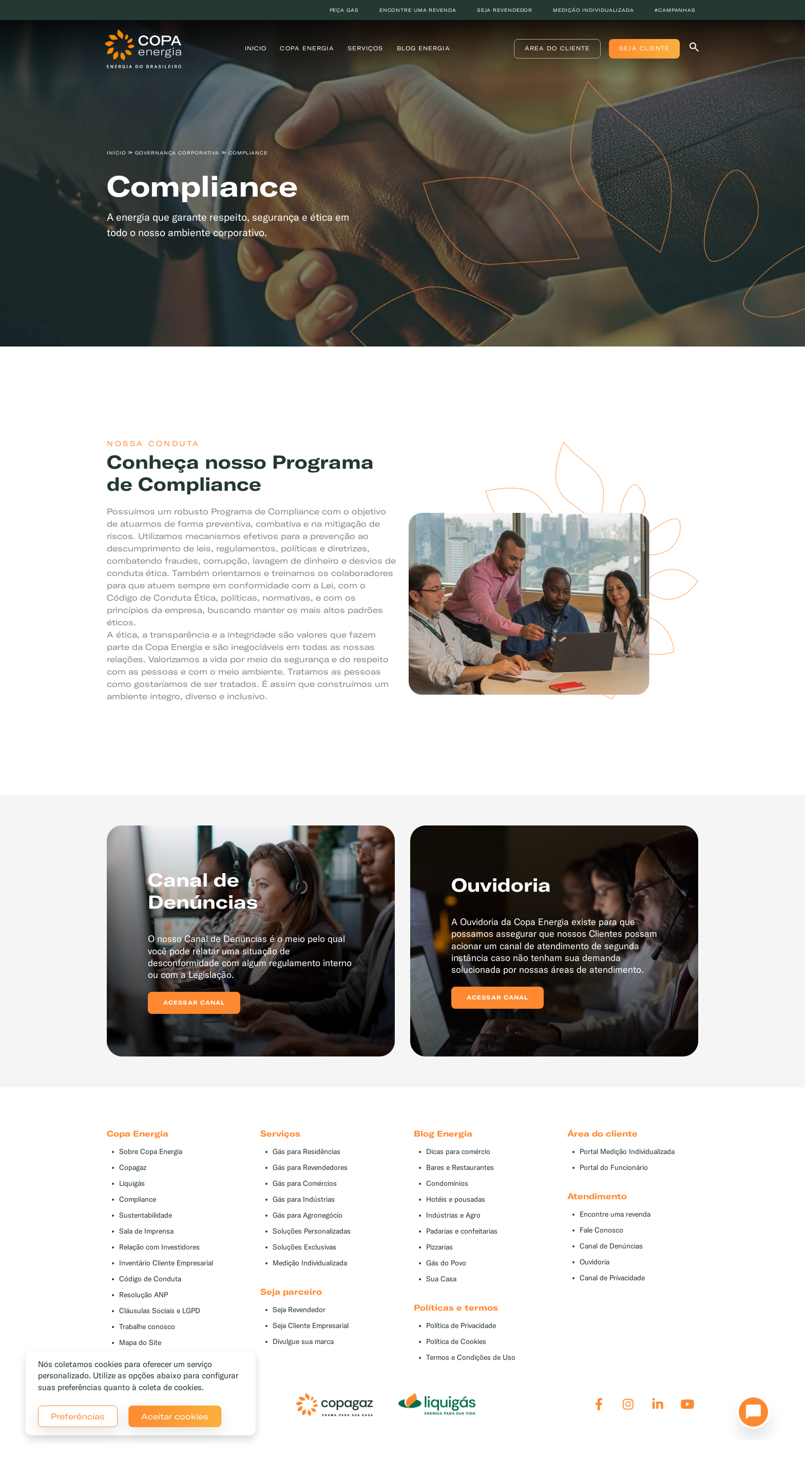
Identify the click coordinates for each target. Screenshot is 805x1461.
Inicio (256, 48)
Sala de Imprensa (146, 1231)
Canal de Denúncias (611, 1246)
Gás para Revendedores (310, 1167)
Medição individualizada (593, 10)
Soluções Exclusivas (304, 1247)
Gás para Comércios (305, 1183)
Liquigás (132, 1183)
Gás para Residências (306, 1151)
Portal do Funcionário (614, 1167)
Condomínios (447, 1183)
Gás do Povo (446, 1263)
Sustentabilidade (145, 1215)
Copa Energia (307, 48)
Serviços (366, 48)
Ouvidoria (594, 1262)
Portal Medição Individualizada (627, 1151)
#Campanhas (675, 10)
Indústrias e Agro (453, 1215)
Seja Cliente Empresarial (311, 1325)
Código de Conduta (150, 1279)
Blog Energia (423, 48)
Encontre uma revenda (417, 10)
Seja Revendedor (299, 1309)
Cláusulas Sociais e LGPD (159, 1310)
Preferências (78, 1416)
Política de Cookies (456, 1341)
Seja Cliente (642, 48)
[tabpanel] (402, 178)
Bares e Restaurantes (460, 1167)
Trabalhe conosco (147, 1326)
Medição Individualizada (310, 1263)
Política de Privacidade (461, 1325)
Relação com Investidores (159, 1247)
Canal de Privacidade (612, 1278)
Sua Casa (441, 1279)
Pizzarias (439, 1247)
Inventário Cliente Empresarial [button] (166, 1263)
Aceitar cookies (174, 1416)
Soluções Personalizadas (312, 1231)
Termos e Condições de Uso (470, 1357)
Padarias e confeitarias (461, 1231)
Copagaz (132, 1167)
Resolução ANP (143, 1295)
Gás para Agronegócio (307, 1215)
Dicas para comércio (458, 1151)
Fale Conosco (601, 1230)
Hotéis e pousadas (455, 1199)
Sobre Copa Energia (150, 1151)
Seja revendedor (505, 10)
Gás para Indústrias (304, 1199)
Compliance (137, 1199)
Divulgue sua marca (303, 1341)
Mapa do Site (140, 1342)
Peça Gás (344, 10)
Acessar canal (194, 1002)
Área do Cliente (555, 48)
